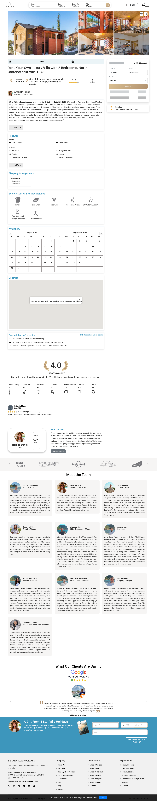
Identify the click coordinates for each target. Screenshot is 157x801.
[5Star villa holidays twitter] (9, 786)
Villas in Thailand (96, 772)
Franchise (61, 768)
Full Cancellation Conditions (91, 335)
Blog (59, 786)
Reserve (128, 86)
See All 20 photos (131, 44)
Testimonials (62, 779)
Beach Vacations (128, 768)
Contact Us (29, 781)
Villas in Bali (94, 768)
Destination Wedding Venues (133, 779)
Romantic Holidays (129, 775)
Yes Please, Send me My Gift (136, 741)
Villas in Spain (95, 782)
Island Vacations (128, 772)
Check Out (132, 69)
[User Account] (139, 5)
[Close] (79, 299)
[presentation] (107, 741)
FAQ (59, 782)
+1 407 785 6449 (16, 778)
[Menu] (147, 6)
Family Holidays (128, 765)
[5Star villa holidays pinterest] (34, 786)
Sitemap (61, 789)
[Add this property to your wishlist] (141, 14)
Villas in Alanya (95, 775)
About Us (61, 765)
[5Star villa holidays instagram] (19, 786)
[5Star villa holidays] (12, 5)
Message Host (58, 451)
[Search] (108, 5)
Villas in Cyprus (96, 779)
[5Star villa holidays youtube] (29, 786)
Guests (111, 77)
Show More (16, 127)
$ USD (130, 5)
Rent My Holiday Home (66, 772)
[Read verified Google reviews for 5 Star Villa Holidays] (78, 675)
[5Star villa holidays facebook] (14, 786)
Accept (102, 797)
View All (93, 786)
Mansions (125, 782)
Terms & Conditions (65, 775)
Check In (112, 69)
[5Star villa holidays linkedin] (24, 786)
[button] (147, 464)
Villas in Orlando (96, 765)
